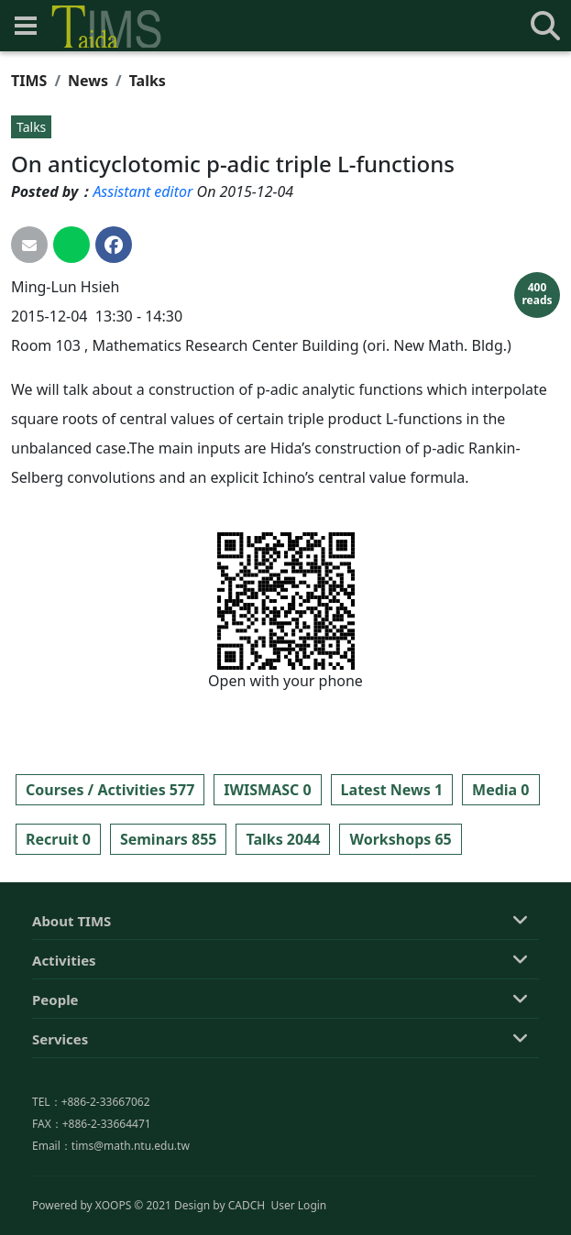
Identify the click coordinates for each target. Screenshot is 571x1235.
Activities (64, 1055)
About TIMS (71, 1016)
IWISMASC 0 (267, 790)
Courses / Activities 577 (110, 790)
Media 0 (500, 790)
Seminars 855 (168, 839)
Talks (147, 81)
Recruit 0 (58, 839)
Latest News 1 (392, 790)
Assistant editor (142, 191)
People (55, 1095)
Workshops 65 (400, 839)
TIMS (29, 81)
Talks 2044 (283, 839)
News (88, 81)
